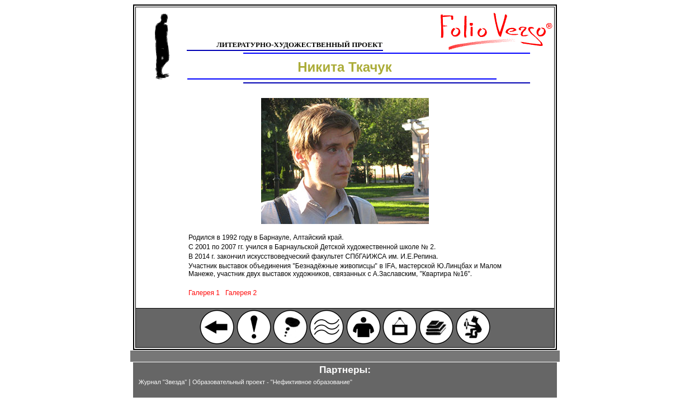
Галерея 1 (204, 293)
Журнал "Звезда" (163, 382)
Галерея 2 (241, 293)
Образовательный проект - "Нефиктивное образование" (272, 382)
